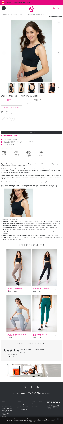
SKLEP (3, 401)
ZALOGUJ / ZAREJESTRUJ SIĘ (53, 8)
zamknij (57, 419)
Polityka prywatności (7, 406)
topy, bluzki (14, 14)
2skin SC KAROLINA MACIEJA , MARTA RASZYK (54, 401)
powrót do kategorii (55, 17)
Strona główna (5, 14)
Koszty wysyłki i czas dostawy (7, 410)
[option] (31, 2)
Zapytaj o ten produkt (9, 136)
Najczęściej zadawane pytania (22, 406)
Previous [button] (4, 53)
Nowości (34, 404)
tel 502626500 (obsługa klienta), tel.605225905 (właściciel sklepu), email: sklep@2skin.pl (53, 407)
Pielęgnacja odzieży (22, 409)
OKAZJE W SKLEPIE (37, 401)
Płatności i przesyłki (7, 408)
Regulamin (4, 404)
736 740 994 (34, 393)
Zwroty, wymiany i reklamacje (6, 414)
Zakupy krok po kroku (22, 404)
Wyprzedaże (35, 406)
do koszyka (31, 132)
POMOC (19, 401)
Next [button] (59, 53)
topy (21, 14)
